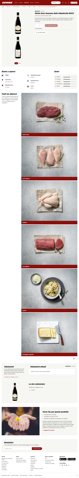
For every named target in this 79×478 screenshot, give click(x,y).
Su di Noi (37, 2)
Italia (29, 6)
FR (74, 475)
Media (32, 470)
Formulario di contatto (49, 460)
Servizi (31, 2)
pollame (24, 222)
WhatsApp (4, 468)
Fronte (16, 63)
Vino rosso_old (38, 15)
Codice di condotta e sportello (37, 468)
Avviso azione (4, 461)
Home (3, 6)
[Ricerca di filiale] (66, 2)
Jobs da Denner (34, 460)
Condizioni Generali (38, 475)
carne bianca (26, 178)
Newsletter (4, 466)
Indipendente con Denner (21, 461)
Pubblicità (33, 466)
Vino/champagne (16, 6)
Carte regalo (4, 469)
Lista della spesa (5, 463)
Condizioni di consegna (49, 463)
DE (71, 475)
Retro (20, 63)
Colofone (31, 475)
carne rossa (25, 134)
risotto (24, 310)
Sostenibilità (33, 461)
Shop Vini (26, 2)
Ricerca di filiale (19, 458)
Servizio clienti (48, 461)
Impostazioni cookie (6, 475)
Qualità (32, 465)
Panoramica (33, 458)
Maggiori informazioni (48, 430)
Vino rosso (24, 6)
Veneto (34, 6)
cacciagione (25, 266)
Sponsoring (33, 463)
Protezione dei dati (24, 475)
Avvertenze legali (14, 475)
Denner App (4, 464)
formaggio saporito (28, 354)
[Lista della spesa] (68, 2)
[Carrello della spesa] (63, 2)
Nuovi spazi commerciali (21, 460)
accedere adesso (37, 448)
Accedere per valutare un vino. (11, 377)
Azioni (15, 2)
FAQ (46, 458)
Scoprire (21, 2)
